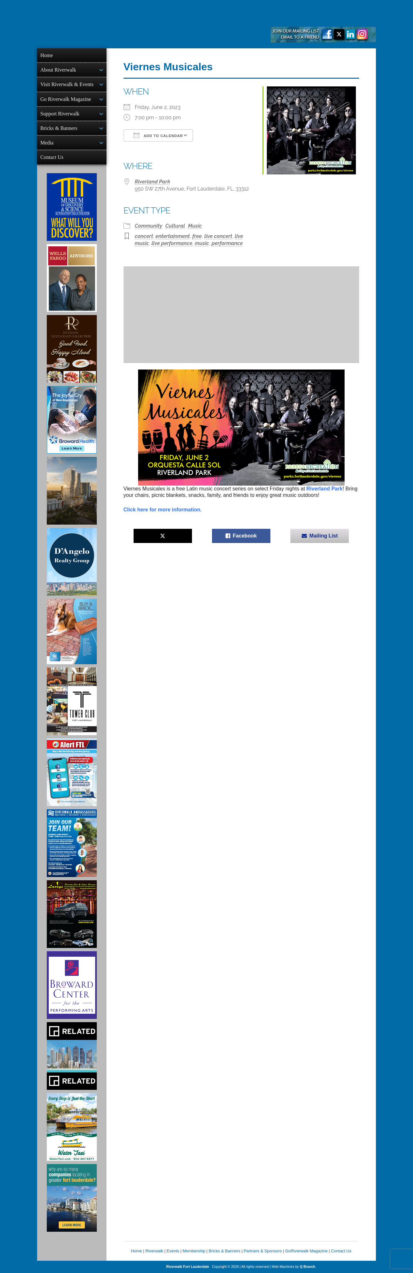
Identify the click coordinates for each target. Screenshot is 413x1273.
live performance (171, 243)
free (197, 236)
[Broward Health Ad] (71, 419)
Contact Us (52, 157)
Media (47, 142)
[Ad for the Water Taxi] (71, 1126)
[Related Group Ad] (71, 1056)
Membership (194, 1250)
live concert (218, 236)
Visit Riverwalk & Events (67, 84)
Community (149, 226)
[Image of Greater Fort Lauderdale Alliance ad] (71, 1197)
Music (195, 226)
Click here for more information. (163, 509)
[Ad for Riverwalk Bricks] (71, 631)
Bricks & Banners (58, 128)
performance (227, 243)
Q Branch (307, 1266)
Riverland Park (152, 182)
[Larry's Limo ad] (71, 914)
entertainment (173, 236)
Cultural (175, 226)
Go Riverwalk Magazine (65, 99)
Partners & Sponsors (263, 1250)
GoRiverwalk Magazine (306, 1250)
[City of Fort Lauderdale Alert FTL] (71, 772)
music (202, 243)
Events (172, 1250)
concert (144, 236)
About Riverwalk (58, 70)
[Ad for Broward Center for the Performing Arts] (71, 985)
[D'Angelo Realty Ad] (71, 561)
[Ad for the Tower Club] (71, 701)
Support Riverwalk (59, 113)
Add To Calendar (158, 135)
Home (46, 55)
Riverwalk (154, 1250)
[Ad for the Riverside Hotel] (71, 348)
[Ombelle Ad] (71, 490)
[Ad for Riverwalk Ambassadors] (71, 843)
